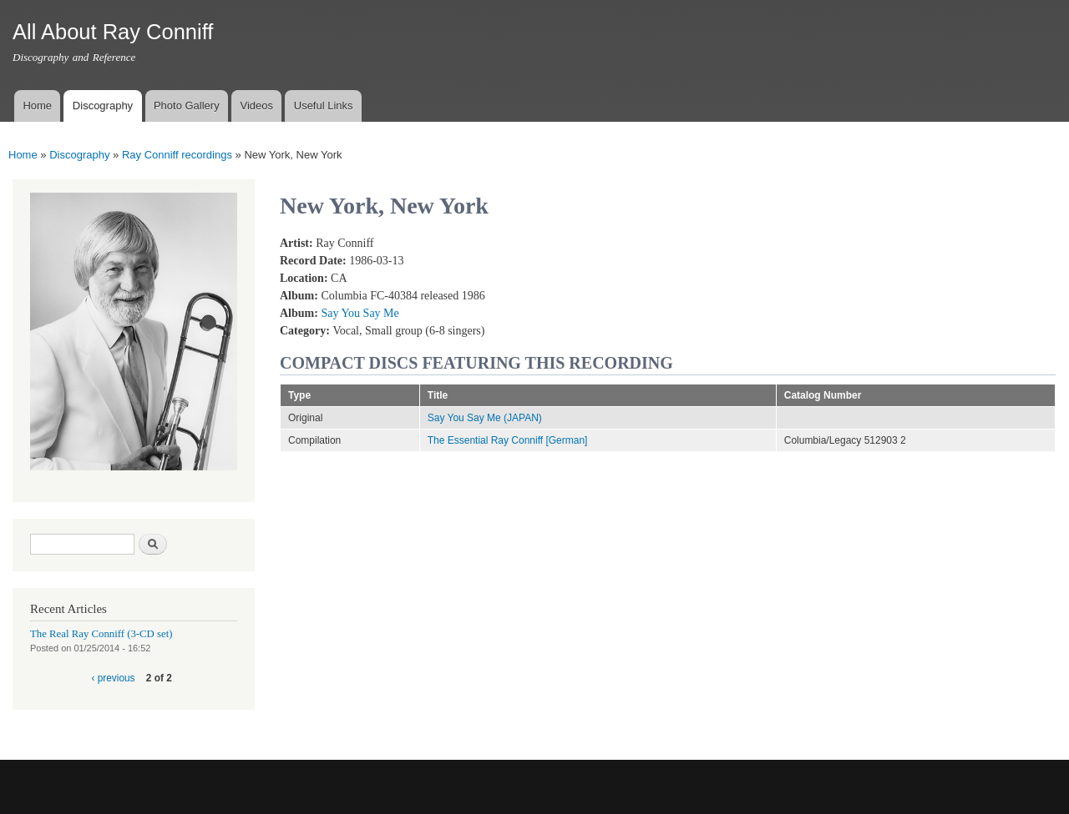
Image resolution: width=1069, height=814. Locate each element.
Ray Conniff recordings (177, 154)
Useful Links (323, 105)
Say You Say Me (359, 313)
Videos (256, 105)
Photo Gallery (187, 105)
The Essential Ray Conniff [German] (508, 440)
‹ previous (112, 678)
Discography (103, 105)
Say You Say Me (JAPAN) (485, 418)
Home (37, 105)
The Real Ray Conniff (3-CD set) (101, 634)
